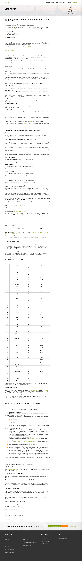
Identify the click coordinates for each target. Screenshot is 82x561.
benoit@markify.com (23, 205)
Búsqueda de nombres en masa (11, 540)
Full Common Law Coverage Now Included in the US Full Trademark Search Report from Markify (27, 19)
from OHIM (46, 390)
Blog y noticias (59, 2)
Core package (23, 450)
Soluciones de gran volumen (28, 545)
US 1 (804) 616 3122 (63, 538)
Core (21, 451)
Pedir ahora (65, 526)
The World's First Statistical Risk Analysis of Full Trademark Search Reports (22, 130)
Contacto (69, 2)
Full (27, 451)
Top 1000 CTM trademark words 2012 (13, 233)
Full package (33, 450)
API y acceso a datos (27, 544)
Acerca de (64, 2)
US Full (15, 28)
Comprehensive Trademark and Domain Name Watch (26, 441)
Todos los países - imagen (10, 552)
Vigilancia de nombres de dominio (29, 542)
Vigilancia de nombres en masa (29, 540)
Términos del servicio (45, 541)
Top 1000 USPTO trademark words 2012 (40, 232)
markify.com (8, 484)
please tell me (26, 123)
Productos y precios (50, 2)
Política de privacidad (45, 543)
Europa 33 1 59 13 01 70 (63, 540)
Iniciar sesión (74, 2)
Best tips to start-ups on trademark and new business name (19, 464)
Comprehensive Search (34, 438)
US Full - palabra (8, 546)
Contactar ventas (73, 526)
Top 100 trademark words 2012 (12, 224)
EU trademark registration (33, 390)
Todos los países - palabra (10, 547)
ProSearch (7, 539)
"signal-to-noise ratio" (11, 209)
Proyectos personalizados (27, 547)
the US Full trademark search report (21, 62)
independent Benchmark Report (19, 211)
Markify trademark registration (23, 408)
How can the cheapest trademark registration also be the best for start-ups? (22, 403)
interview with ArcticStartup (12, 469)
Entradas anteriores (8, 519)
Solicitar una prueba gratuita (54, 526)
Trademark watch (26, 539)
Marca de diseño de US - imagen (11, 551)
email (31, 121)
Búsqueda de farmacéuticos (10, 549)
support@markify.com (63, 536)
